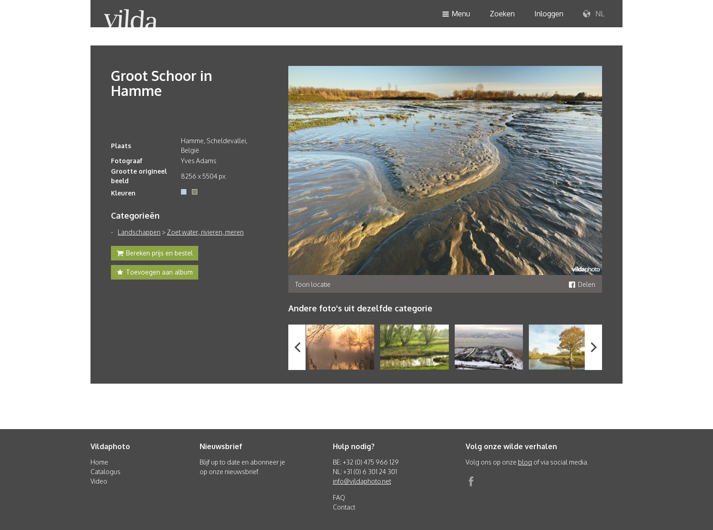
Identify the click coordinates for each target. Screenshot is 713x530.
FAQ (339, 497)
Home (99, 462)
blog (525, 462)
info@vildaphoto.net (362, 481)
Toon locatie (313, 284)
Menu (456, 14)
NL (593, 14)
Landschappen (139, 232)
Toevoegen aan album (154, 273)
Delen (581, 284)
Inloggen (548, 13)
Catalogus (105, 471)
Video (98, 481)
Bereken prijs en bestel (154, 254)
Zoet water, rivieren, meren (205, 232)
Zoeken (502, 13)
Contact (344, 507)
